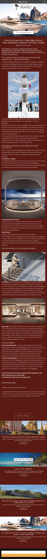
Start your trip (23, 555)
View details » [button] (23, 443)
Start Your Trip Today (23, 416)
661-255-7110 (23, 2)
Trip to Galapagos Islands (23, 32)
